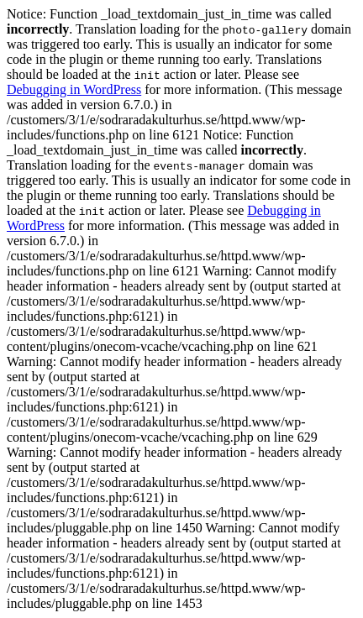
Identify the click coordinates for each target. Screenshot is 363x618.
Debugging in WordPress (74, 89)
